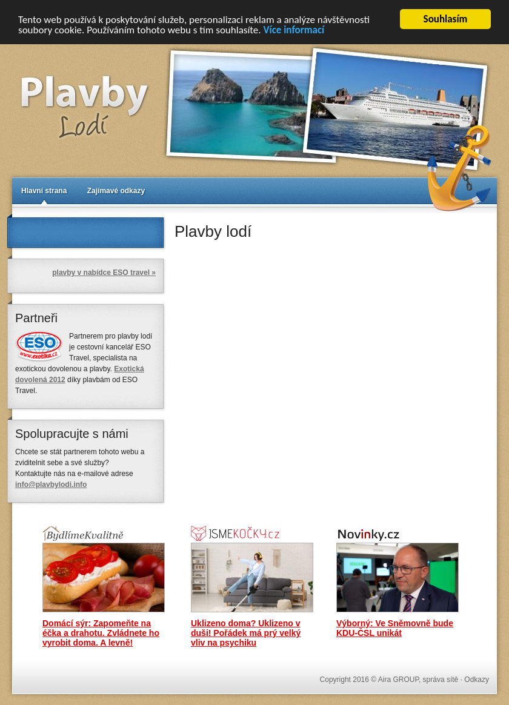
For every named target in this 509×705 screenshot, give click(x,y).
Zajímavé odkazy (116, 191)
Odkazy (476, 679)
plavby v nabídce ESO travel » (104, 272)
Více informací (293, 29)
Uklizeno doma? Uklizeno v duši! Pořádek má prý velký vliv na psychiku (246, 632)
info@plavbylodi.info (51, 484)
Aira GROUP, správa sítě (418, 679)
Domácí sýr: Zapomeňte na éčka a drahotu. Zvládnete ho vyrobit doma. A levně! (100, 632)
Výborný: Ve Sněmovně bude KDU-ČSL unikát (394, 628)
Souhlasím (446, 19)
